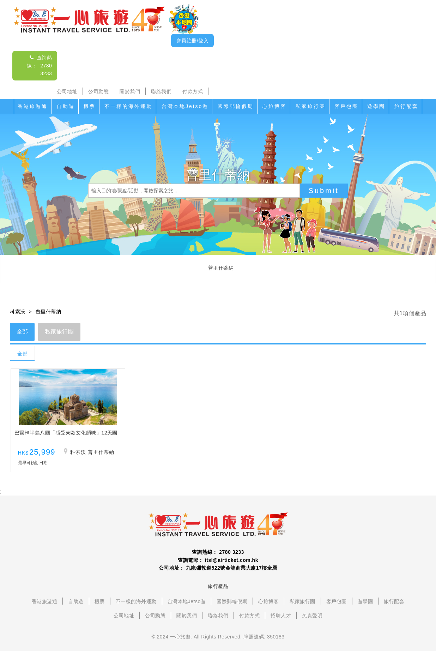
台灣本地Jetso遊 (185, 106)
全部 (23, 332)
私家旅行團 (311, 106)
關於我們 (130, 91)
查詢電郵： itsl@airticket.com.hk (218, 562)
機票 (90, 106)
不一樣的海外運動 (128, 106)
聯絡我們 (161, 91)
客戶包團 (346, 106)
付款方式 (192, 91)
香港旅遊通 (33, 106)
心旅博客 (274, 106)
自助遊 (66, 106)
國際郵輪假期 (236, 106)
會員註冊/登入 (192, 40)
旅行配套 (406, 106)
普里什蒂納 (48, 311)
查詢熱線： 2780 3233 (39, 65)
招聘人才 (281, 618)
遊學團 (376, 106)
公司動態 (98, 91)
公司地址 (67, 91)
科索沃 (17, 311)
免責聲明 (312, 618)
